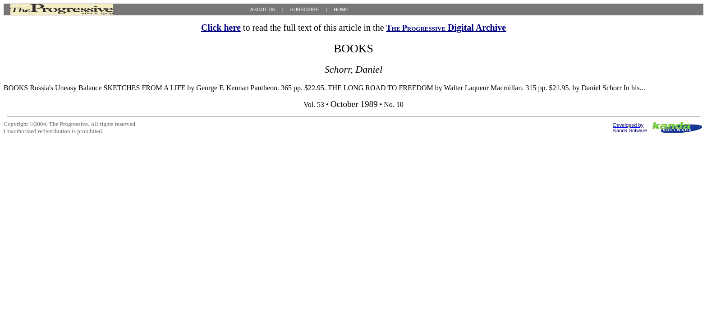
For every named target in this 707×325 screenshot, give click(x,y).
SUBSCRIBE (304, 9)
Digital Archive (446, 27)
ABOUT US (262, 9)
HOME (341, 9)
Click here (221, 27)
